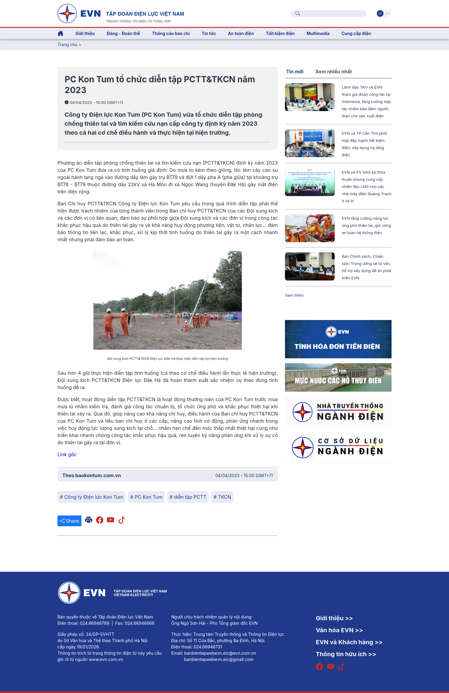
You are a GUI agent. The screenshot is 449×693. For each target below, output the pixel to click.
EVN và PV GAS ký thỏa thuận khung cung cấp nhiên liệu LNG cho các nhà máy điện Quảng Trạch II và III (366, 186)
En (387, 13)
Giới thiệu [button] (85, 33)
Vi (380, 13)
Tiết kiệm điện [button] (280, 33)
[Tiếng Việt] (120, 13)
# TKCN (222, 497)
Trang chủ (67, 44)
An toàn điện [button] (241, 33)
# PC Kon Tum (146, 497)
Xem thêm (294, 295)
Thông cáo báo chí (171, 33)
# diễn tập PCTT (188, 497)
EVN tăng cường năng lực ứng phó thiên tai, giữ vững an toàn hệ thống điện (366, 225)
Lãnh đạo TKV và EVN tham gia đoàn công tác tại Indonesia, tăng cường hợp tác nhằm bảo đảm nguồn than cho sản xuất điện (366, 101)
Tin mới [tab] (295, 72)
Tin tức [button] (209, 33)
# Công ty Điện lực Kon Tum (91, 497)
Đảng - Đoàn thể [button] (123, 33)
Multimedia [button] (318, 33)
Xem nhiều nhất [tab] (333, 72)
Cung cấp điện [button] (356, 33)
